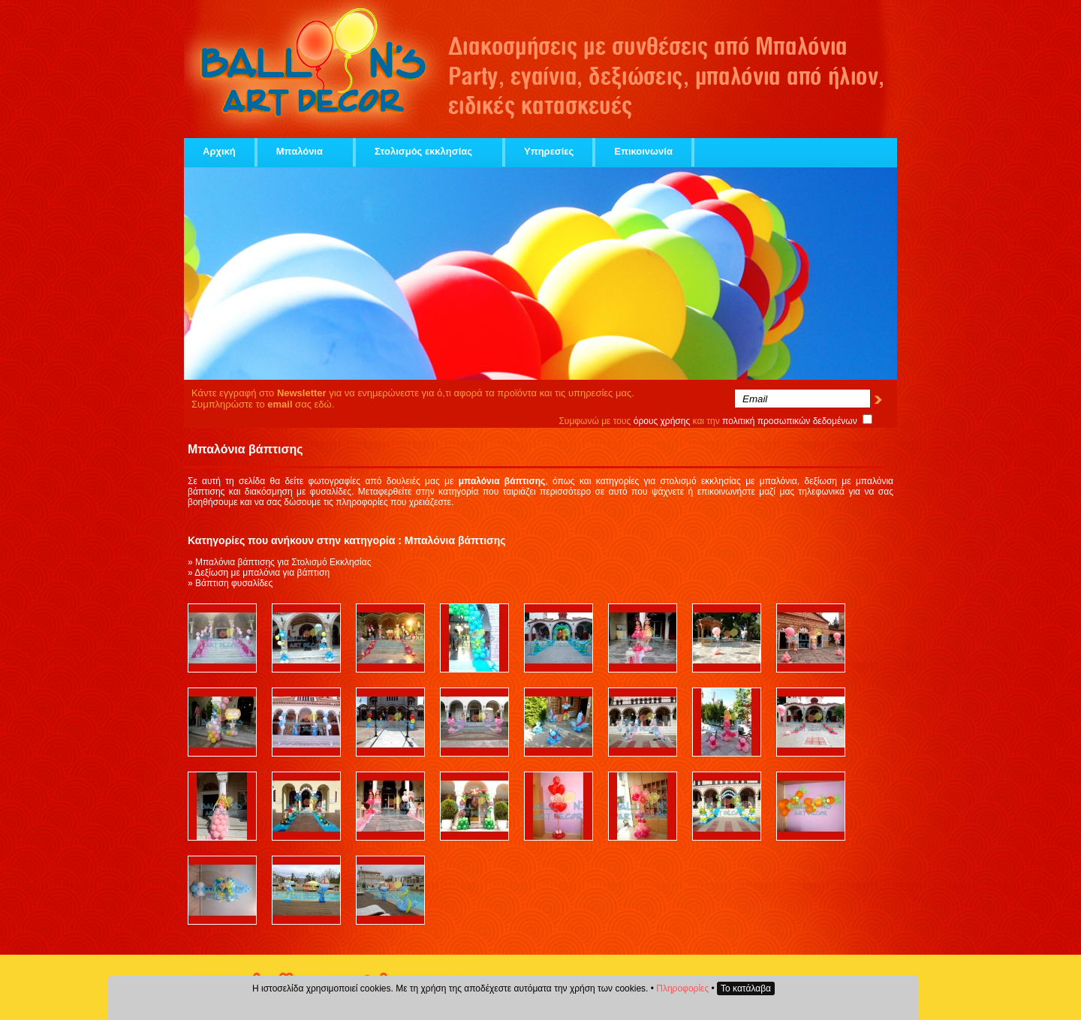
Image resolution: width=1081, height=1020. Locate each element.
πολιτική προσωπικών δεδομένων (789, 421)
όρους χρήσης (662, 421)
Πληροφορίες (682, 988)
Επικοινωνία (643, 151)
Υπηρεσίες (549, 151)
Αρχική (219, 151)
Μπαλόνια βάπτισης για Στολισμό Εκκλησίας (283, 562)
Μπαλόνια (305, 151)
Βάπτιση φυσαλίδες (234, 583)
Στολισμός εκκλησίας (429, 151)
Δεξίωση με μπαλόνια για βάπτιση (262, 572)
